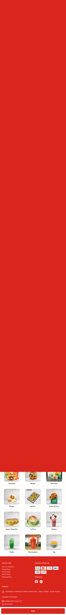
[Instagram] (41, 582)
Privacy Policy (6, 569)
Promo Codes (6, 572)
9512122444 (7, 604)
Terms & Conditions (8, 567)
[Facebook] (36, 582)
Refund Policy (6, 574)
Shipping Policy (7, 577)
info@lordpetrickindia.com (12, 601)
